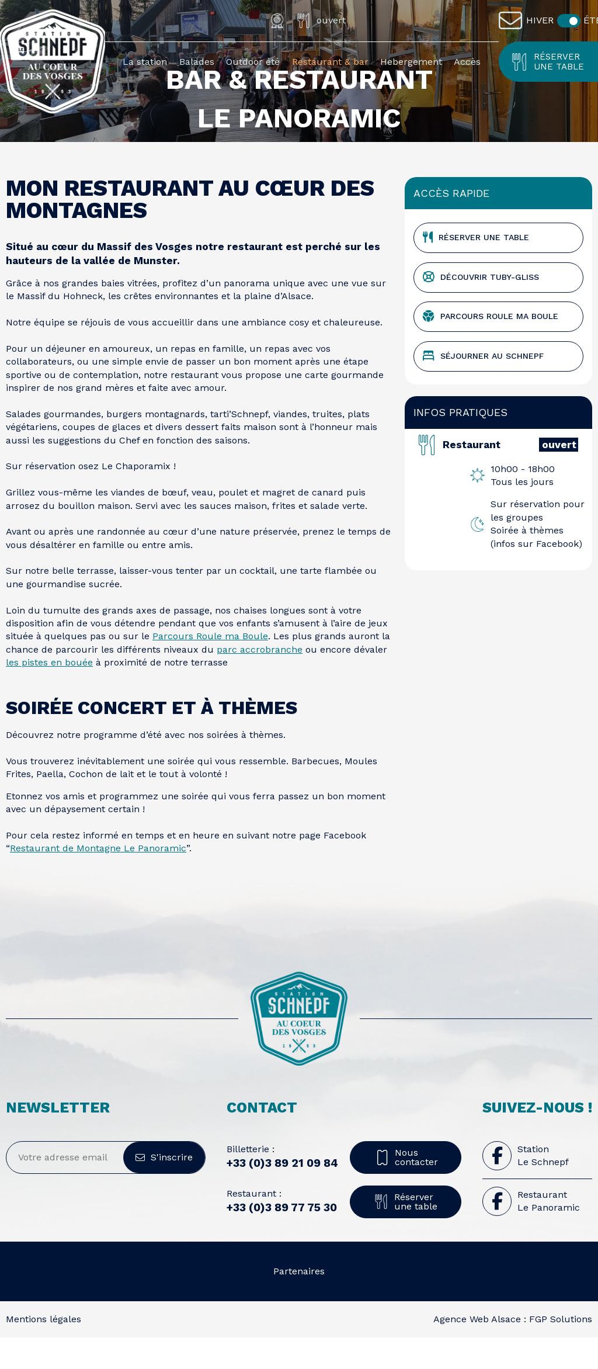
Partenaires (299, 1302)
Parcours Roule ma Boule (210, 667)
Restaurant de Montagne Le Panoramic (98, 879)
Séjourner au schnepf (483, 387)
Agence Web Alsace (477, 1350)
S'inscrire (164, 1188)
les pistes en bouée (49, 693)
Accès (467, 61)
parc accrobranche (260, 680)
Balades (196, 61)
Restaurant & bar (330, 61)
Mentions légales (43, 1350)
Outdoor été (253, 61)
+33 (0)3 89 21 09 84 (282, 1194)
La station (145, 61)
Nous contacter (406, 1188)
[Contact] (513, 20)
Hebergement (411, 61)
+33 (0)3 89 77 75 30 (282, 1239)
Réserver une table (547, 61)
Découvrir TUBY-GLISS (481, 308)
